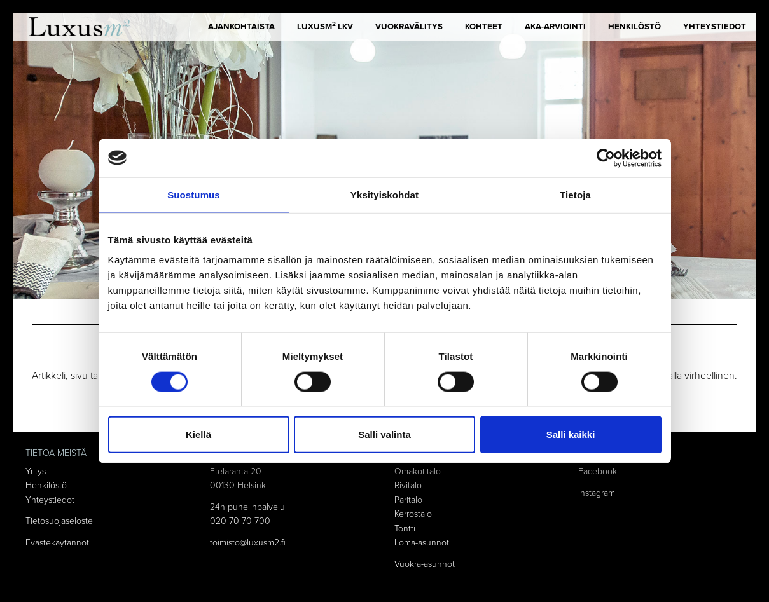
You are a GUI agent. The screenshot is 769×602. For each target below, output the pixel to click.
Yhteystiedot (714, 27)
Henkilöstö (634, 27)
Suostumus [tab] (193, 194)
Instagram (596, 493)
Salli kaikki (570, 434)
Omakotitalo (417, 471)
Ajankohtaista (241, 27)
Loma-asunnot (421, 542)
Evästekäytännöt (57, 542)
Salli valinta (384, 434)
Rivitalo (408, 485)
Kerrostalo (413, 514)
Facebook (597, 471)
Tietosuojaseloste (59, 521)
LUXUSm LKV (325, 26)
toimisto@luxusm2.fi (248, 542)
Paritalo (408, 500)
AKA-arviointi (555, 27)
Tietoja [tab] (575, 194)
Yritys (35, 471)
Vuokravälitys (409, 27)
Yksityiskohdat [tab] (384, 194)
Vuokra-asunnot (424, 564)
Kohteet (483, 27)
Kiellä (198, 434)
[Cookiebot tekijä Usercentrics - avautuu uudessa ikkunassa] (606, 157)
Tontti (404, 528)
